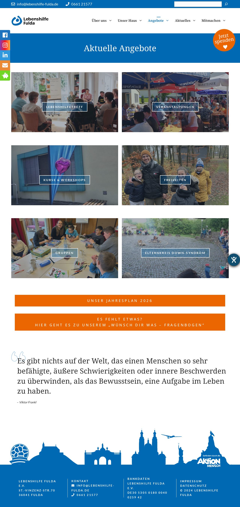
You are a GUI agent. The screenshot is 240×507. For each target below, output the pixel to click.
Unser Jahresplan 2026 (120, 300)
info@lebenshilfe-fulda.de (37, 4)
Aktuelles (187, 20)
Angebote (160, 20)
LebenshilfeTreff (64, 107)
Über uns (103, 20)
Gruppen (65, 253)
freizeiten (175, 180)
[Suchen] (226, 4)
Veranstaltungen (175, 107)
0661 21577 (81, 4)
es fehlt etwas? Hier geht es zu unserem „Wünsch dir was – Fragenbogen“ (120, 322)
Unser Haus (131, 20)
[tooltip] (5, 65)
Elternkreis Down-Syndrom (175, 253)
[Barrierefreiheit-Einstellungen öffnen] (234, 260)
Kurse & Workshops (65, 180)
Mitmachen (215, 20)
